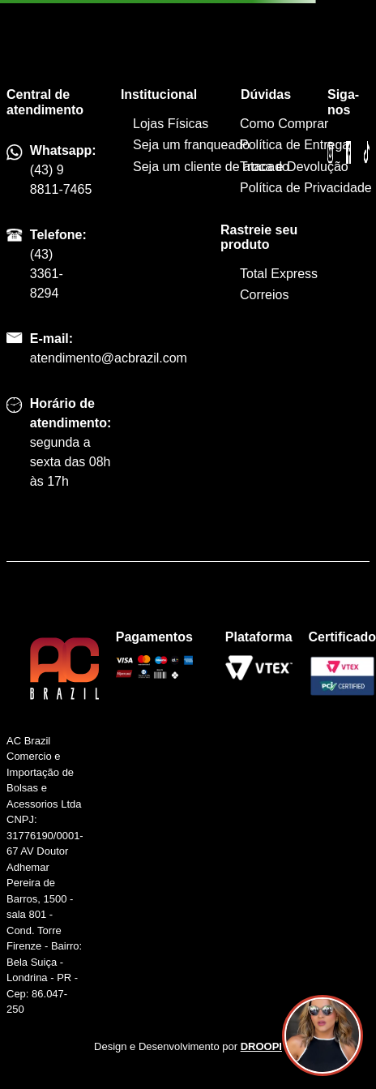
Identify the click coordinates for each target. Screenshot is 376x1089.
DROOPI (261, 1046)
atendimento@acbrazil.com (108, 358)
